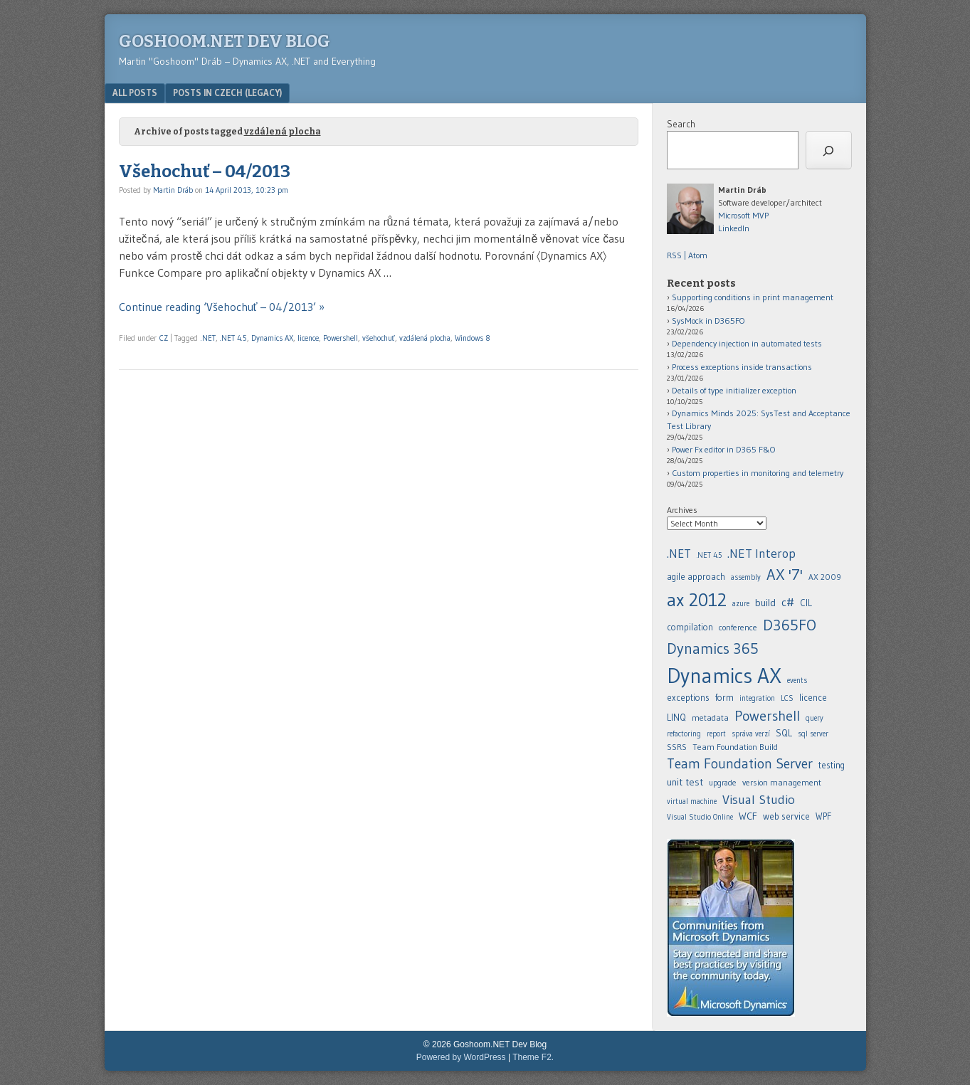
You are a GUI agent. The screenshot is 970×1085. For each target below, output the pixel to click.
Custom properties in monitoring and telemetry (757, 472)
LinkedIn (733, 228)
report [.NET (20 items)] (716, 734)
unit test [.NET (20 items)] (685, 782)
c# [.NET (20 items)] (787, 602)
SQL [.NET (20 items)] (784, 733)
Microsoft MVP (743, 215)
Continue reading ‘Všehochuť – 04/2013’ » (222, 307)
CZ (163, 338)
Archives (682, 509)
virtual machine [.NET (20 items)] (692, 801)
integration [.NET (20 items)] (757, 698)
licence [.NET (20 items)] (813, 697)
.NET (208, 338)
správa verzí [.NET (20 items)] (751, 734)
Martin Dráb (173, 190)
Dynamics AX (272, 338)
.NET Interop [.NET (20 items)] (761, 553)
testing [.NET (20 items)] (831, 765)
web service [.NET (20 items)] (786, 816)
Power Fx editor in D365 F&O (724, 449)
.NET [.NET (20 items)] (679, 553)
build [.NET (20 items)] (765, 602)
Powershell (340, 338)
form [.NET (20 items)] (724, 697)
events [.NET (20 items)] (797, 680)
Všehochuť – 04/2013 (204, 171)
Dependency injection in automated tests (747, 343)
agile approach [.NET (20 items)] (696, 576)
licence (308, 338)
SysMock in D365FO (708, 320)
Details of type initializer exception (734, 390)
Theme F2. (533, 1057)
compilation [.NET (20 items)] (690, 627)
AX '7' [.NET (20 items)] (784, 574)
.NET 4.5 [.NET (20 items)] (709, 555)
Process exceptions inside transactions (742, 366)
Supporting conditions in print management (752, 297)
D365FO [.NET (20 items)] (789, 625)
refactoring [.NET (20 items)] (684, 734)
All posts (134, 92)
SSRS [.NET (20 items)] (677, 746)
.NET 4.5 (233, 338)
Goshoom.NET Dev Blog (224, 41)
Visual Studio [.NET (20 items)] (758, 799)
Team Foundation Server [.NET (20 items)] (740, 763)
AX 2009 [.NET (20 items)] (824, 577)
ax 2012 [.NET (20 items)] (697, 599)
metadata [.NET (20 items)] (710, 717)
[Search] (829, 150)
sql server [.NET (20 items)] (813, 734)
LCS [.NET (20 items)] (787, 698)
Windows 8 (472, 338)
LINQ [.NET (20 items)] (676, 717)
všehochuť (378, 338)
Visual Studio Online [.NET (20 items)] (700, 817)
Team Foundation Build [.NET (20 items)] (735, 746)
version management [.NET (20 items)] (781, 782)
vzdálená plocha (424, 338)
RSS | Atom (687, 255)
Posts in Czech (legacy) (227, 92)
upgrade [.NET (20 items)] (723, 783)
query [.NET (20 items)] (814, 718)
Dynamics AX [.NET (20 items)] (724, 675)
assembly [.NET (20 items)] (746, 577)
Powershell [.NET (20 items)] (767, 715)
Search (681, 123)
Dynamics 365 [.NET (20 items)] (713, 648)
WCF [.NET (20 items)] (748, 816)
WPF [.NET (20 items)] (823, 816)
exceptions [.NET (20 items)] (688, 697)
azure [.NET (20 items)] (740, 603)
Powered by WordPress (461, 1057)
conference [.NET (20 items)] (738, 627)
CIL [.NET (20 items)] (806, 603)
